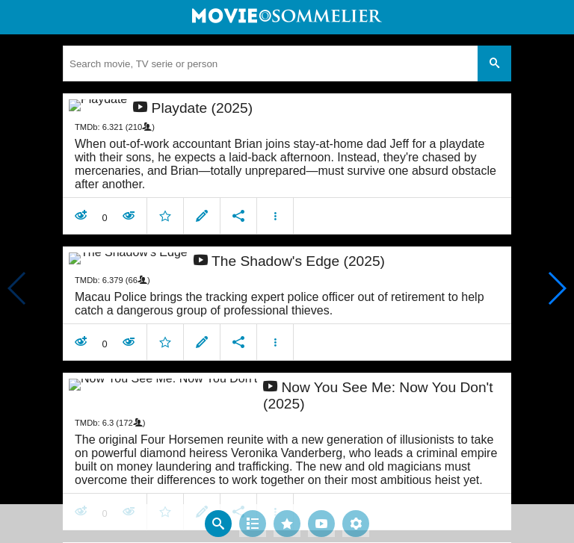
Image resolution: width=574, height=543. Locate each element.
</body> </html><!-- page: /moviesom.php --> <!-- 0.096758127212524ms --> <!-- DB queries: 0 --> (287, 271)
